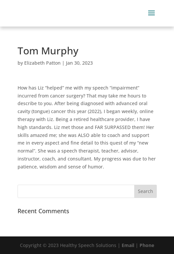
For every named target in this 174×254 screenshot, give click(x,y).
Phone (147, 245)
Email (128, 245)
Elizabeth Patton (42, 63)
